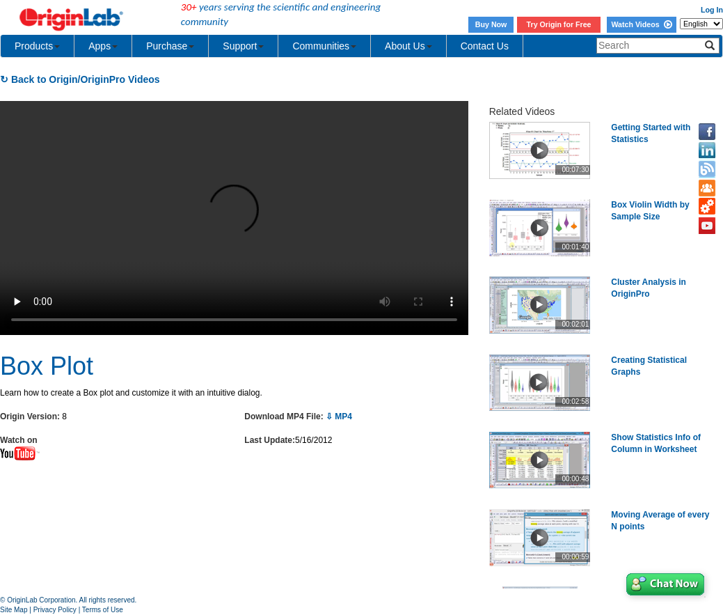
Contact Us (485, 46)
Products (37, 46)
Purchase (170, 46)
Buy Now (491, 24)
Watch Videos (641, 24)
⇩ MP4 (339, 416)
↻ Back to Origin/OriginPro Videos (80, 79)
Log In (712, 10)
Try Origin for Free (559, 24)
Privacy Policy (55, 610)
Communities (324, 46)
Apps (103, 46)
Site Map (13, 610)
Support (243, 46)
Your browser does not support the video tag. (234, 218)
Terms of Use (102, 610)
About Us (408, 46)
